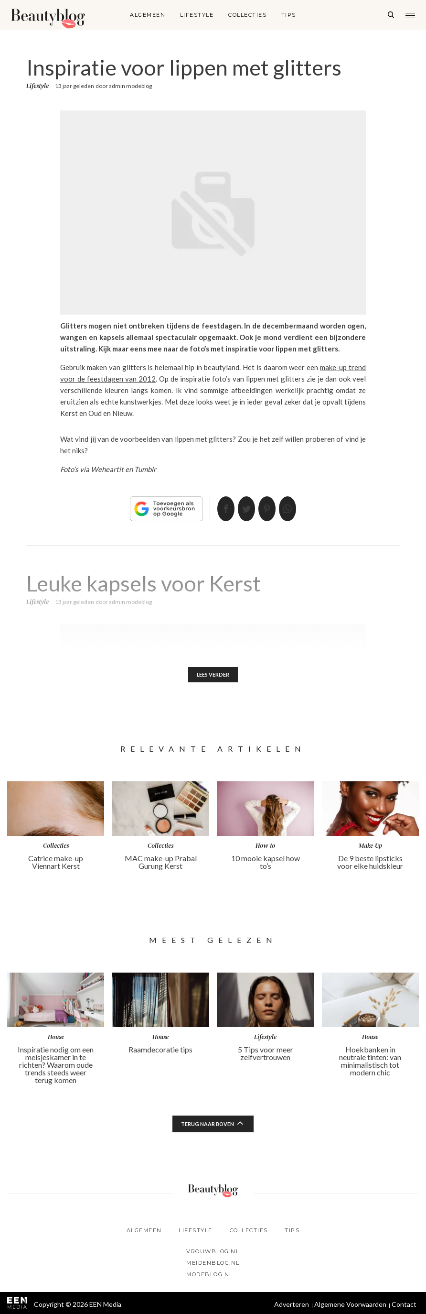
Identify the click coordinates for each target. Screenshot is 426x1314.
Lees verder (213, 675)
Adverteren (291, 1306)
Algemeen (147, 14)
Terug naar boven (207, 1125)
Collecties (247, 14)
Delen (214, 508)
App (299, 508)
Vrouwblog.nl (212, 1253)
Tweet (242, 508)
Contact (404, 1306)
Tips (288, 14)
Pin (270, 508)
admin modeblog (130, 85)
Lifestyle (197, 14)
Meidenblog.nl (213, 1264)
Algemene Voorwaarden (350, 1306)
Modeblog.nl (209, 1276)
